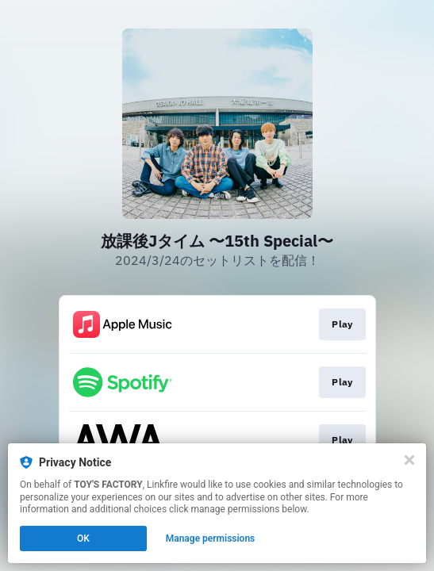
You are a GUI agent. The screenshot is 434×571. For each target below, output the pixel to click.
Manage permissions (210, 538)
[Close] (409, 460)
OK (83, 538)
